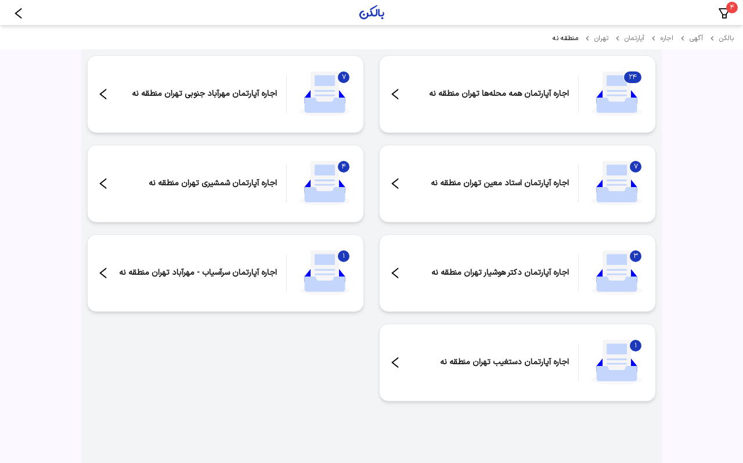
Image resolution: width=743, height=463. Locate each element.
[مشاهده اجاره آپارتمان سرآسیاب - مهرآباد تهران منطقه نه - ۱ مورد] (225, 273)
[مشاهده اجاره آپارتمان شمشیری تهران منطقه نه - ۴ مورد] (225, 183)
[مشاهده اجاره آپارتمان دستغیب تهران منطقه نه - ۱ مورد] (517, 362)
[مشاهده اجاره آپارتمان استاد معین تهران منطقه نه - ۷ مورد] (517, 183)
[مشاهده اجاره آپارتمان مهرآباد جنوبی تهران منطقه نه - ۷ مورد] (225, 94)
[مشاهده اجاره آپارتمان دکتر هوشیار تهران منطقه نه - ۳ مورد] (517, 273)
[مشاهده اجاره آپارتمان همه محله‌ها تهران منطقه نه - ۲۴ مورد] (517, 94)
